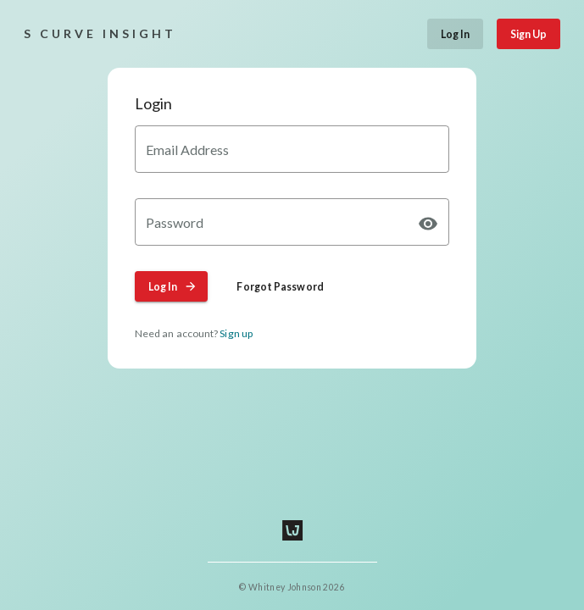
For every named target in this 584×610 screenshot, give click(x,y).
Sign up (236, 333)
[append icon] (428, 224)
